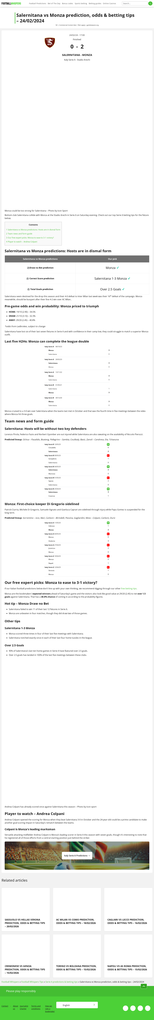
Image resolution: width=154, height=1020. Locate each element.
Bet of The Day (54, 3)
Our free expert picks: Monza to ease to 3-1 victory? (30, 237)
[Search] (135, 3)
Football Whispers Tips (32, 981)
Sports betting (81, 3)
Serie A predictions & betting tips (62, 981)
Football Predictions (37, 3)
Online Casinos (109, 3)
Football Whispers (10, 981)
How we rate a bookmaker (50, 1009)
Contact (5, 1006)
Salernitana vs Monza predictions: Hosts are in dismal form (33, 229)
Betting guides (95, 3)
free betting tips (129, 588)
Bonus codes (67, 3)
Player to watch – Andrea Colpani (21, 241)
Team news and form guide (19, 233)
